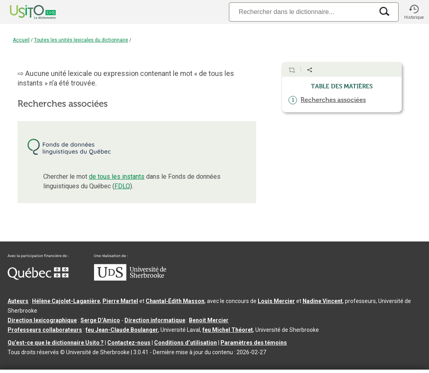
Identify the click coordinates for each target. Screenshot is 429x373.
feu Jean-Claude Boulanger (122, 330)
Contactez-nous (128, 342)
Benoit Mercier (209, 320)
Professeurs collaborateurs (45, 330)
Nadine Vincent (323, 301)
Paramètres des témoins (254, 342)
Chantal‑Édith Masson (175, 301)
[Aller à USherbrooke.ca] (130, 278)
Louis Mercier (276, 301)
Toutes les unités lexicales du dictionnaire (81, 40)
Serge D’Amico (100, 320)
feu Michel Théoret (227, 330)
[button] (414, 12)
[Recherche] (301, 12)
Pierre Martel (120, 301)
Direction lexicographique (42, 320)
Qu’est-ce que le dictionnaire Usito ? (56, 342)
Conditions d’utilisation (185, 342)
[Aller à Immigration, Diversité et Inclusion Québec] (38, 278)
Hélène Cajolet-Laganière (66, 301)
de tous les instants (116, 176)
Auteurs (18, 301)
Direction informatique (154, 320)
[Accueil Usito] (24, 12)
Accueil (21, 40)
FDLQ (122, 186)
